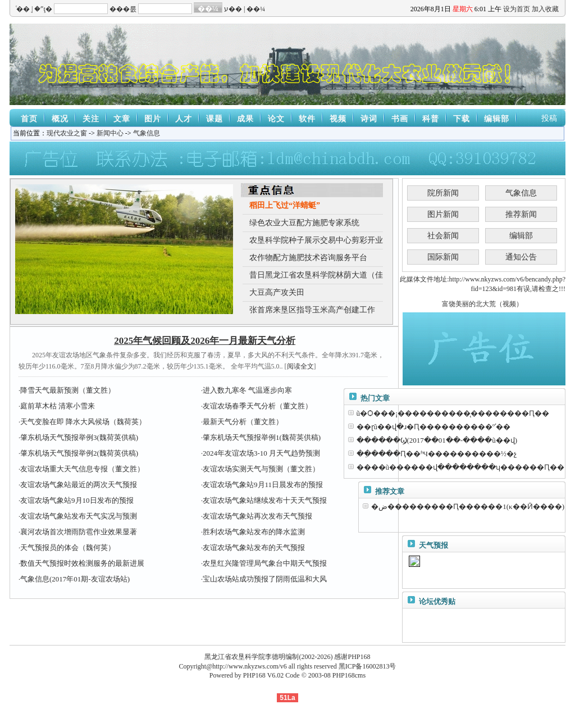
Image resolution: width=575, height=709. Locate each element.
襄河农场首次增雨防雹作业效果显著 (78, 532)
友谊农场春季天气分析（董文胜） (257, 406)
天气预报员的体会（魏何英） (67, 547)
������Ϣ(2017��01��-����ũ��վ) (437, 440)
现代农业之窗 (67, 133)
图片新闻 (443, 214)
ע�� (233, 9)
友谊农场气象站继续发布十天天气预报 (265, 500)
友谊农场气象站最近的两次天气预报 (78, 484)
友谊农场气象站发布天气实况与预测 (78, 516)
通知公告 (521, 257)
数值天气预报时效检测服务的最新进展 (82, 563)
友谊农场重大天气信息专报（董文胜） (82, 469)
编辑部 (496, 119)
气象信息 (146, 133)
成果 (245, 119)
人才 (183, 119)
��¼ (256, 9)
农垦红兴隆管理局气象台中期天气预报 (265, 563)
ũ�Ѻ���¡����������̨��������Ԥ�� (453, 413)
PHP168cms (349, 675)
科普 (430, 119)
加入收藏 (545, 9)
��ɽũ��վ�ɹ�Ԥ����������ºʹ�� (434, 426)
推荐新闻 (521, 214)
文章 (121, 119)
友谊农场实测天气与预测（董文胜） (261, 469)
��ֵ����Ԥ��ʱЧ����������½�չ (437, 453)
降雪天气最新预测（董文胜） (67, 390)
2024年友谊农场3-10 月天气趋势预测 (261, 453)
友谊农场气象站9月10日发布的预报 (77, 500)
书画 (399, 119)
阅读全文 (300, 366)
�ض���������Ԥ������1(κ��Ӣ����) (467, 506)
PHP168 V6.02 (263, 675)
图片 (152, 119)
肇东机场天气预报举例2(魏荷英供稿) (79, 453)
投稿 (549, 118)
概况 (60, 119)
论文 (276, 119)
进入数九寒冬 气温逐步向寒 (247, 390)
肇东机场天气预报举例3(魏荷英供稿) (79, 437)
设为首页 (516, 9)
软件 (307, 119)
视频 (338, 119)
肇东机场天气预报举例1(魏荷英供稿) (262, 437)
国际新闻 (443, 257)
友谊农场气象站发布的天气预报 (254, 547)
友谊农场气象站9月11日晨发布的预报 (263, 484)
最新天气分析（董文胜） (243, 421)
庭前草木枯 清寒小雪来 (57, 406)
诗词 (368, 119)
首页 (29, 119)
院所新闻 (443, 193)
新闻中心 (110, 133)
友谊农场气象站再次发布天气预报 (257, 516)
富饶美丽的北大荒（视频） (482, 304)
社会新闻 (443, 235)
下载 (461, 119)
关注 (91, 119)
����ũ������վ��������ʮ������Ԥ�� (461, 467)
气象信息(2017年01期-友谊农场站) (75, 579)
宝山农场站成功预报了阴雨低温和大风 (265, 579)
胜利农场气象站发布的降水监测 (254, 532)
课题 (214, 119)
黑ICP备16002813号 (367, 666)
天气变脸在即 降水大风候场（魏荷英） (83, 421)
